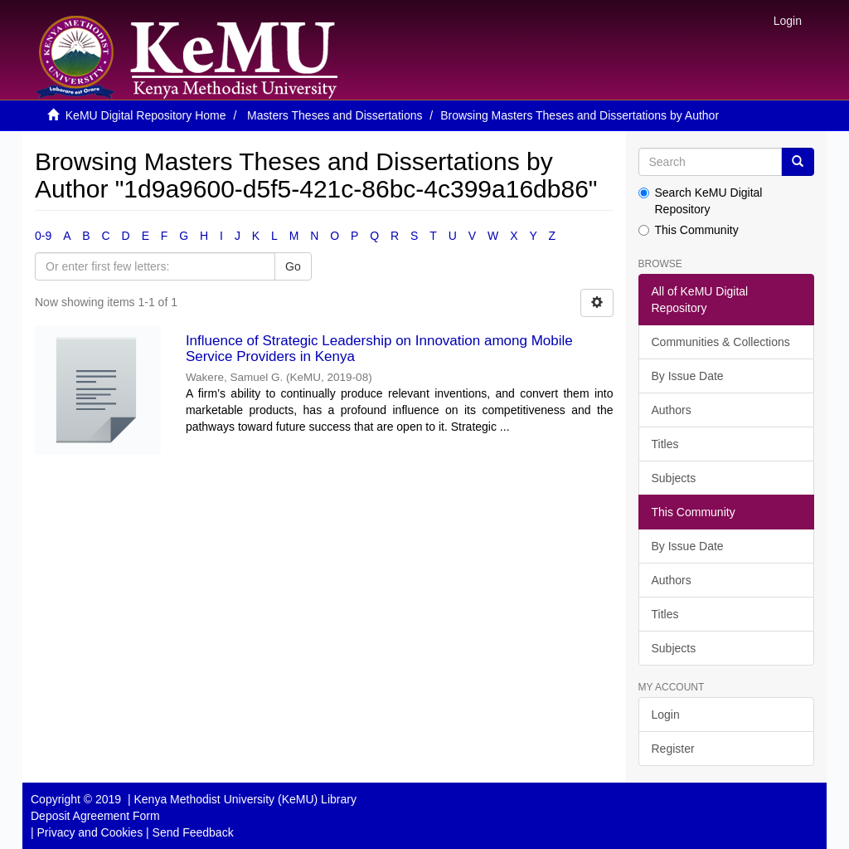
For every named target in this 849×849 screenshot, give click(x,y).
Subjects (674, 478)
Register (673, 748)
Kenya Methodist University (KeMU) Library (244, 799)
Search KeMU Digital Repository (700, 201)
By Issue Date (688, 376)
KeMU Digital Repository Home (145, 115)
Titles (665, 444)
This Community (688, 230)
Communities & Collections (721, 342)
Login (666, 714)
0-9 (43, 235)
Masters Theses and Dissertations (334, 115)
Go (293, 266)
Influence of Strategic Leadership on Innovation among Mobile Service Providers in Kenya (379, 348)
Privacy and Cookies (90, 832)
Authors (671, 410)
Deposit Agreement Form (95, 815)
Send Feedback (193, 832)
